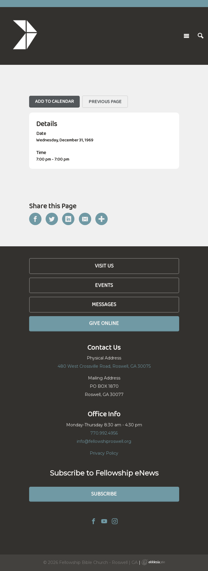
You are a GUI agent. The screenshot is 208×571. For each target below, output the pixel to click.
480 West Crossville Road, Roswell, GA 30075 (104, 366)
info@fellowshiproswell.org (104, 441)
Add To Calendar (54, 101)
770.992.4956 (104, 433)
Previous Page (105, 101)
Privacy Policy (104, 453)
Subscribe (104, 494)
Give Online (104, 323)
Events (104, 285)
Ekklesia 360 (153, 562)
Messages (104, 304)
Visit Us (104, 266)
